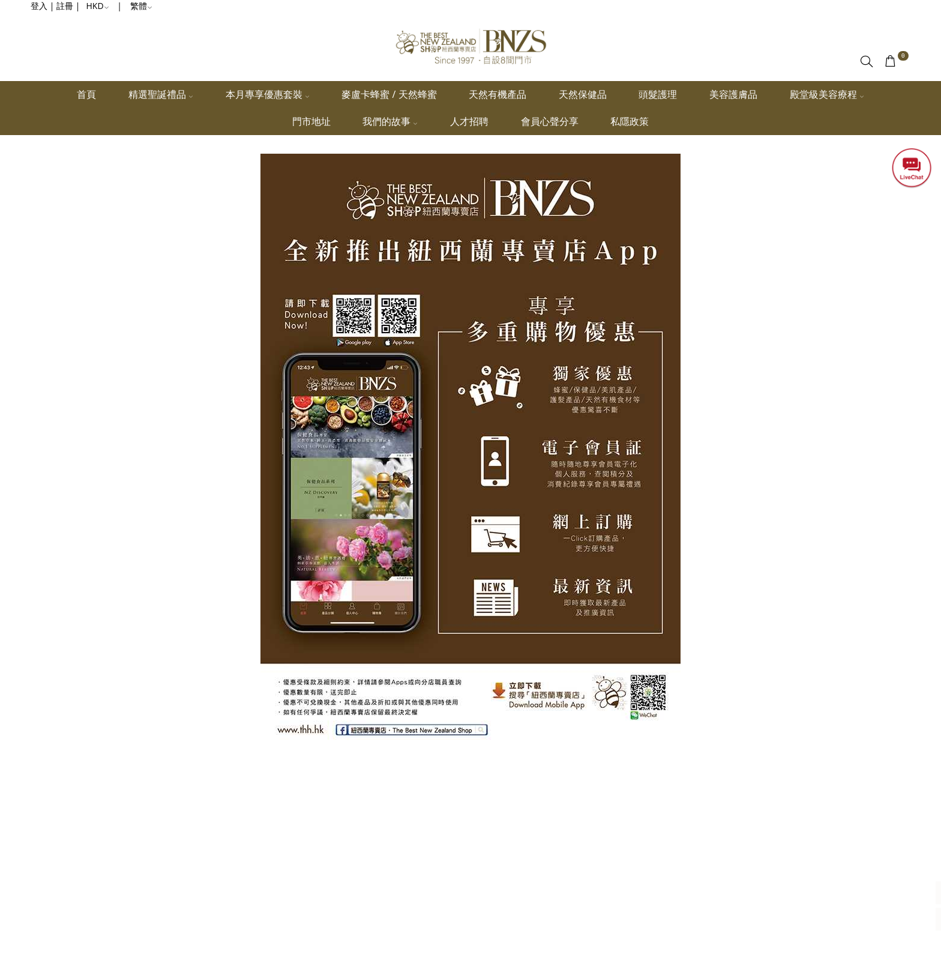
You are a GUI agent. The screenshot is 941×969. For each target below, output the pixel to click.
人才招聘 (469, 121)
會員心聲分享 (550, 121)
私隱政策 (629, 121)
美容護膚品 (733, 94)
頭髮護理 (658, 94)
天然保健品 (583, 94)
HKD (97, 5)
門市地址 (311, 121)
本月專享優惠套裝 (268, 94)
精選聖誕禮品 (160, 94)
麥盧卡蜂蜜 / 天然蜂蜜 (388, 94)
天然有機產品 (497, 94)
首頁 (86, 94)
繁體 (141, 5)
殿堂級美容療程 (827, 94)
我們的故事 (390, 121)
